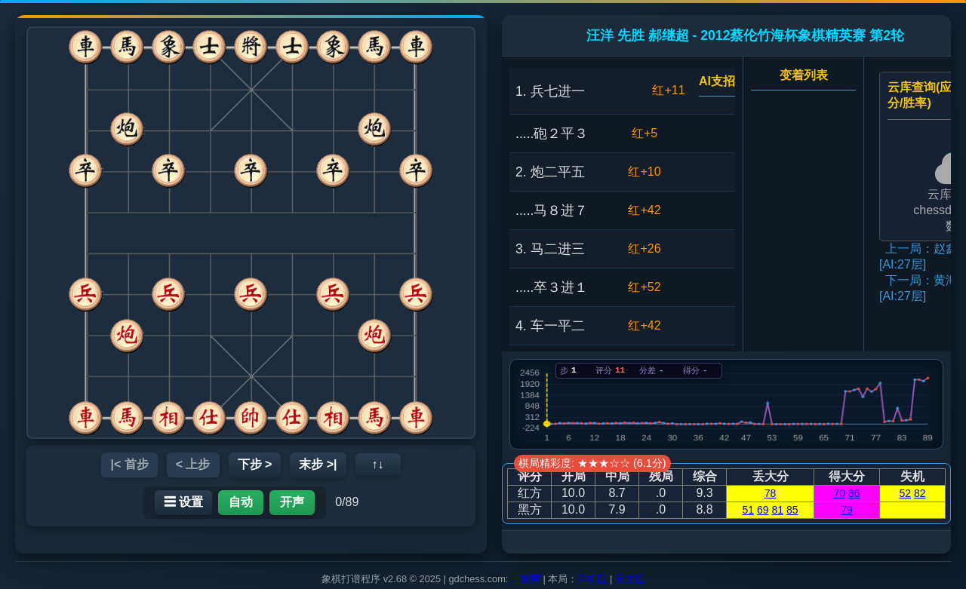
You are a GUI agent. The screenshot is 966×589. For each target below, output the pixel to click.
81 (777, 510)
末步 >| (318, 464)
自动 (241, 501)
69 (763, 510)
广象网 (525, 578)
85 (792, 510)
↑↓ (378, 464)
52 (905, 493)
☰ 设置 (183, 501)
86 (854, 493)
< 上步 (193, 464)
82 (920, 493)
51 (749, 510)
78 (770, 493)
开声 (292, 501)
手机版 (592, 578)
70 (839, 493)
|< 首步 (129, 464)
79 (847, 510)
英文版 (630, 578)
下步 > (255, 464)
